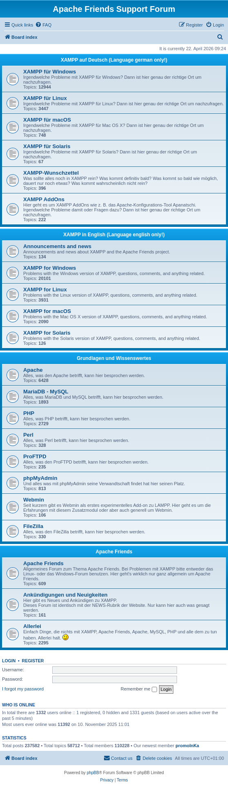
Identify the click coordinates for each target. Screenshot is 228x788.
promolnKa (187, 745)
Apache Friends (113, 552)
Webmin (33, 500)
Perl (28, 435)
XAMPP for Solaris (47, 333)
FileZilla (33, 526)
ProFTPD (34, 456)
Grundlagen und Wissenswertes (114, 358)
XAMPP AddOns (43, 199)
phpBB (93, 772)
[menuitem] (43, 25)
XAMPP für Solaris (47, 146)
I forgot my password (23, 688)
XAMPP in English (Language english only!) (113, 235)
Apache (33, 370)
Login (8, 660)
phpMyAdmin (40, 478)
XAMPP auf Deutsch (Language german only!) (114, 60)
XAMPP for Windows (49, 268)
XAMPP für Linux (45, 98)
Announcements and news (57, 246)
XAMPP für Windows (49, 72)
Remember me (139, 689)
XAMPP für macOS (47, 120)
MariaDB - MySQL (46, 391)
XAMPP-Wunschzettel (51, 173)
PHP (28, 413)
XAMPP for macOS (47, 311)
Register (33, 660)
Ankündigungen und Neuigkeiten (65, 595)
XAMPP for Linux (45, 289)
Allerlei (32, 626)
